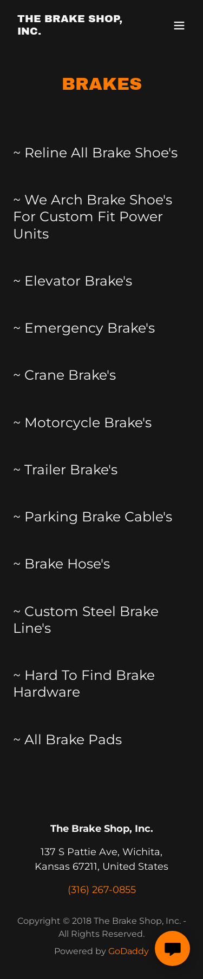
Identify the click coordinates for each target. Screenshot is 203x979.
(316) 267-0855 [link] (102, 890)
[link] (75, 31)
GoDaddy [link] (128, 951)
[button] (179, 25)
